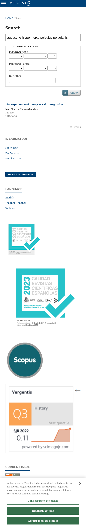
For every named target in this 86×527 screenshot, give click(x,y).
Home (9, 18)
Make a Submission (21, 174)
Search (74, 92)
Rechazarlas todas (43, 512)
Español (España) (15, 203)
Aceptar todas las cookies (43, 522)
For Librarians (13, 158)
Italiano (9, 208)
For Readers (12, 147)
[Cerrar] (80, 485)
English (9, 197)
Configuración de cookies (43, 502)
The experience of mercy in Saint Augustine (34, 104)
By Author (15, 76)
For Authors (12, 153)
